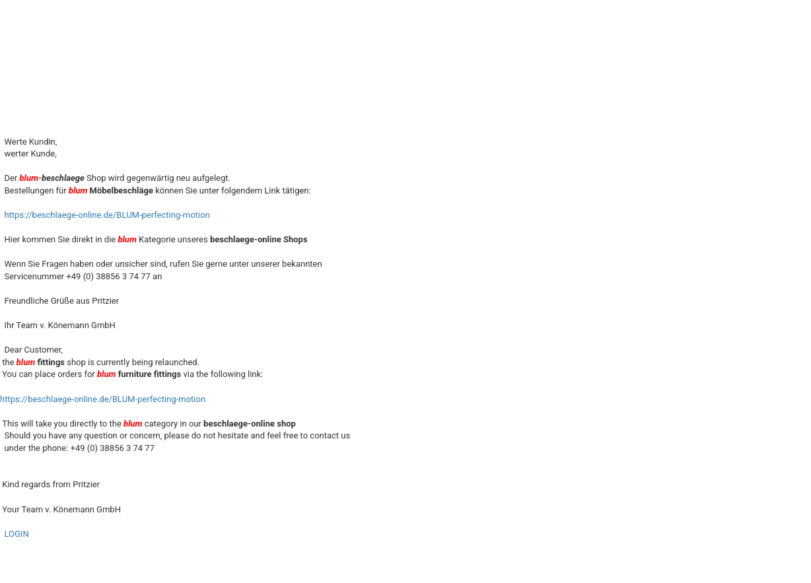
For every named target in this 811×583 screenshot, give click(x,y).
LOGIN (16, 534)
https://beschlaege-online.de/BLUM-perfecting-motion (106, 215)
